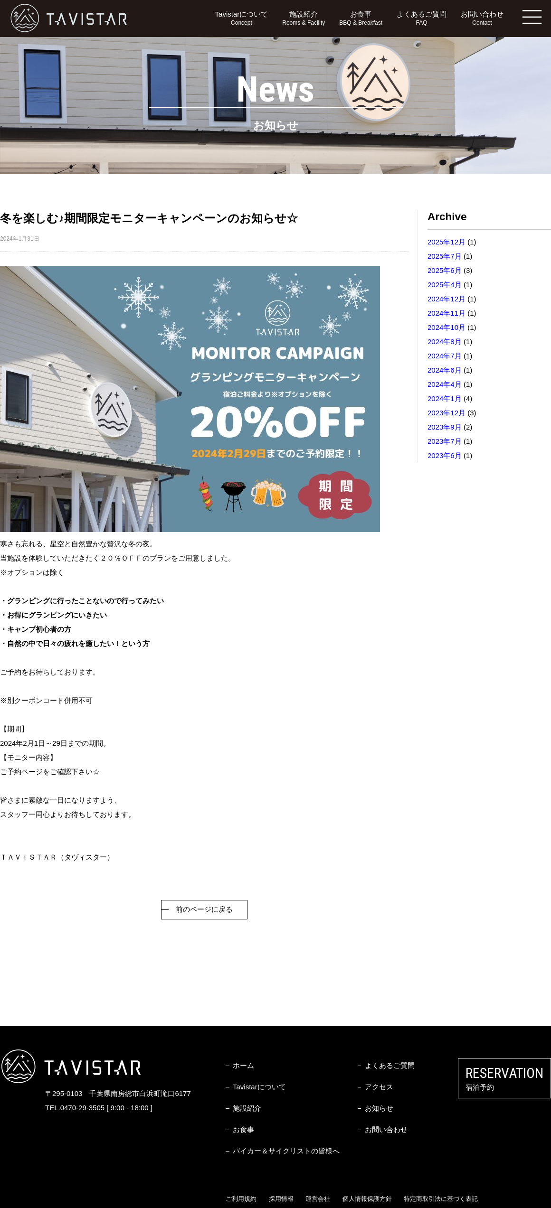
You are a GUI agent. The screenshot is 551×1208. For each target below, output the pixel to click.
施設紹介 (303, 19)
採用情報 (281, 1198)
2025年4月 (445, 285)
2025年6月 (445, 270)
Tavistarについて (241, 19)
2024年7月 (445, 356)
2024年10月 (447, 327)
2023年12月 (447, 413)
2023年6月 (445, 455)
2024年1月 (445, 398)
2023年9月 (445, 427)
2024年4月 (445, 384)
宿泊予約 (504, 1078)
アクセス (379, 1087)
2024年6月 (445, 370)
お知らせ (379, 1108)
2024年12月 (447, 299)
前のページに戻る (204, 909)
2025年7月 (445, 256)
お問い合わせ (482, 19)
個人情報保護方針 (367, 1198)
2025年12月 (447, 242)
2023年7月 (445, 441)
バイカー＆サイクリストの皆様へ (286, 1151)
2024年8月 (445, 341)
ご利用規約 (241, 1198)
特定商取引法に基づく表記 (441, 1198)
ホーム (243, 1065)
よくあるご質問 (421, 19)
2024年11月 (447, 313)
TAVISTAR (69, 18)
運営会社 (317, 1198)
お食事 (360, 19)
